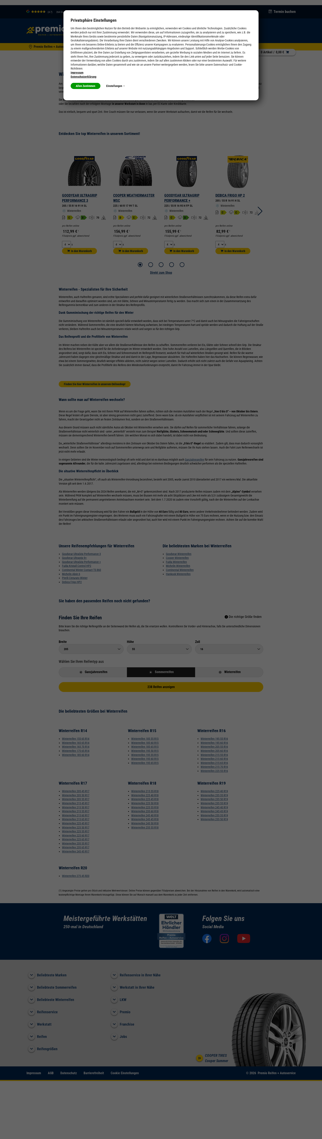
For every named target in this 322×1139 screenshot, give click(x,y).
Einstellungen (115, 86)
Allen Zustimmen (85, 86)
